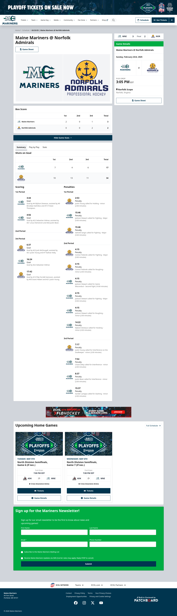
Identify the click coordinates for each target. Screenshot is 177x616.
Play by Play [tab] (34, 147)
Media (57, 20)
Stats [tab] (45, 147)
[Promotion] (88, 7)
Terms (90, 593)
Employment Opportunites (76, 596)
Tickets (24, 20)
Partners (94, 20)
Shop (105, 20)
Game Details (39, 498)
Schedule (143, 20)
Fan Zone (82, 20)
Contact (69, 593)
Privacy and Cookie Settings (100, 596)
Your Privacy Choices (103, 593)
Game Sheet (27, 49)
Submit (88, 566)
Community (69, 20)
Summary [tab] (21, 147)
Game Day (46, 20)
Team (34, 20)
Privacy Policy (80, 593)
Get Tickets (160, 20)
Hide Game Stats (63, 138)
